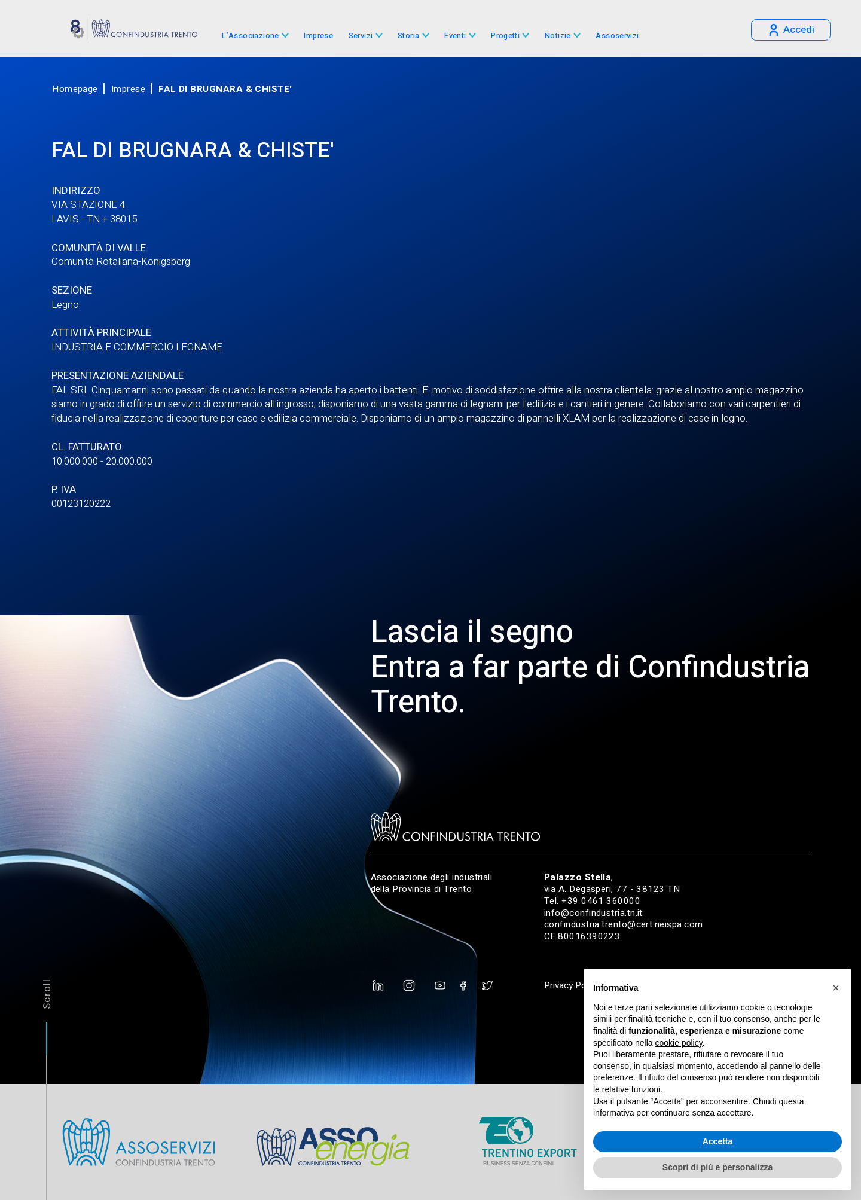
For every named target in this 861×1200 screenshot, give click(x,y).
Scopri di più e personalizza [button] (717, 1167)
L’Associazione (250, 36)
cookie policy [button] (679, 1043)
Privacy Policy (571, 985)
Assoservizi (617, 36)
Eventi (455, 36)
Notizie (558, 36)
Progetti (505, 36)
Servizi (361, 36)
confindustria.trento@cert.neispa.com (623, 924)
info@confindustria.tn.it (593, 913)
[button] (835, 987)
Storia (408, 36)
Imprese (318, 36)
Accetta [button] (718, 1141)
